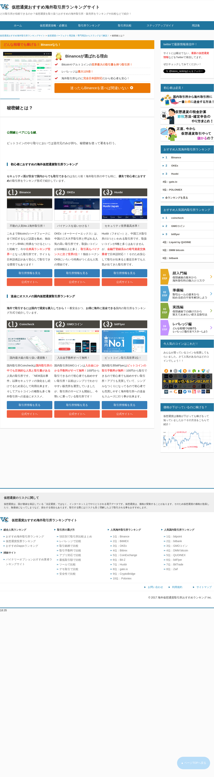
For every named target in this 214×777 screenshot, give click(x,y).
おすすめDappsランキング (22, 545)
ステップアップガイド (160, 25)
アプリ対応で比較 (70, 555)
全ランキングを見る (175, 197)
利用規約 (177, 587)
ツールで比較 (67, 564)
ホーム (18, 25)
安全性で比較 (67, 573)
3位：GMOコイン (177, 545)
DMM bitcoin (173, 250)
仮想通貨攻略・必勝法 (53, 25)
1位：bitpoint (174, 536)
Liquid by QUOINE (177, 242)
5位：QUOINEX (176, 555)
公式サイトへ (29, 281)
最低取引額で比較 (70, 559)
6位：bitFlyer (174, 559)
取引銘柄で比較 (68, 545)
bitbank (170, 258)
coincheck (175, 217)
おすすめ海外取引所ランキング (25, 536)
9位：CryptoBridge (124, 573)
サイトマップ (204, 587)
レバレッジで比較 (70, 541)
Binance (173, 157)
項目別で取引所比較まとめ (75, 536)
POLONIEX (172, 189)
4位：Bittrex (120, 550)
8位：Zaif (172, 569)
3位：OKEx (120, 545)
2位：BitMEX (121, 541)
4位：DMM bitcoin (177, 550)
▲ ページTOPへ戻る (193, 762)
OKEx (172, 165)
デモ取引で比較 (68, 569)
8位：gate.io (120, 569)
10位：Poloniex (122, 578)
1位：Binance (121, 536)
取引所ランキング (89, 25)
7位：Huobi (120, 564)
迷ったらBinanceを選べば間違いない (101, 88)
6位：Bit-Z (119, 559)
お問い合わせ (155, 587)
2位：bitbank (174, 541)
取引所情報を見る (29, 273)
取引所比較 (125, 25)
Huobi (172, 173)
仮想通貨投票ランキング (21, 541)
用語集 (196, 25)
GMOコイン (175, 226)
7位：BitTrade (174, 564)
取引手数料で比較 (70, 550)
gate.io (170, 181)
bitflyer (173, 234)
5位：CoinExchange (125, 555)
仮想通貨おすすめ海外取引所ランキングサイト (56, 7)
